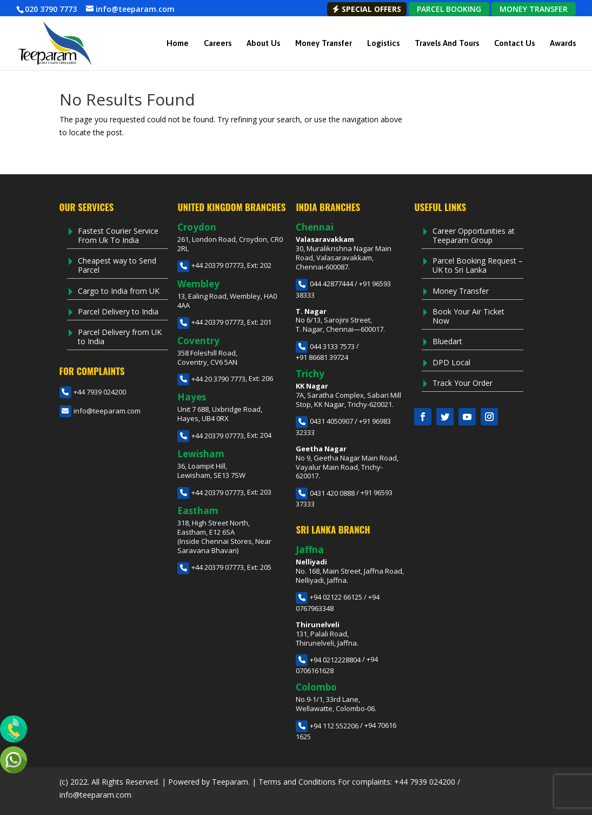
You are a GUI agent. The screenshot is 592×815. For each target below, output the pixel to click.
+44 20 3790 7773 (211, 379)
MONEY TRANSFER (534, 9)
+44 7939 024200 (92, 392)
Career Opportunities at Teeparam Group (474, 235)
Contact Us (514, 43)
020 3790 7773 (51, 9)
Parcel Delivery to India (118, 311)
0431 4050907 (324, 421)
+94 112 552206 (327, 726)
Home (178, 43)
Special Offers (366, 9)
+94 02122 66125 (329, 597)
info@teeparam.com (100, 411)
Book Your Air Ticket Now (468, 316)
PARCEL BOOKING (449, 9)
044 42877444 (324, 283)
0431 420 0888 (325, 493)
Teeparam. (231, 782)
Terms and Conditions (297, 782)
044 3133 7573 (325, 346)
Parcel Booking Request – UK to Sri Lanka (478, 265)
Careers (217, 43)
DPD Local (451, 362)
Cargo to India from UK (118, 291)
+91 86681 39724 (322, 357)
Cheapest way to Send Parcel (117, 265)
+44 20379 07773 (210, 265)
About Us (263, 43)
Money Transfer (323, 43)
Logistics (383, 43)
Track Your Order (463, 383)
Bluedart (447, 341)
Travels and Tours (447, 43)
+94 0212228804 (328, 660)
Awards (563, 43)
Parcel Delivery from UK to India (120, 336)
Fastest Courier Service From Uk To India (118, 235)
